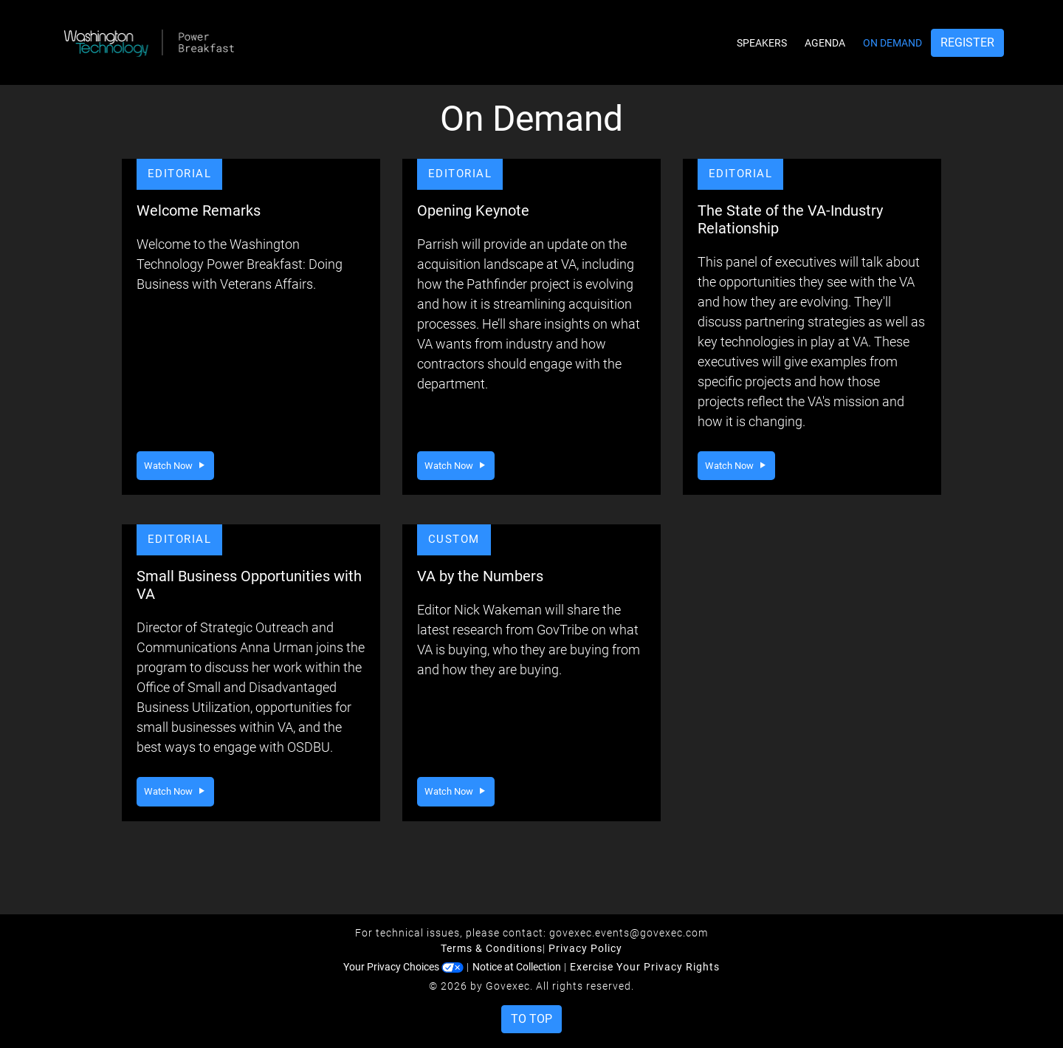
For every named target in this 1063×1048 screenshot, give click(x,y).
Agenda (825, 43)
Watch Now (175, 465)
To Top (531, 1019)
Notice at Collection (516, 967)
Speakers (762, 43)
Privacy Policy (585, 948)
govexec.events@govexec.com (628, 933)
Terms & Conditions (492, 948)
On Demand (892, 43)
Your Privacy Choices (403, 967)
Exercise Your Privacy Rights (645, 967)
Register (967, 42)
